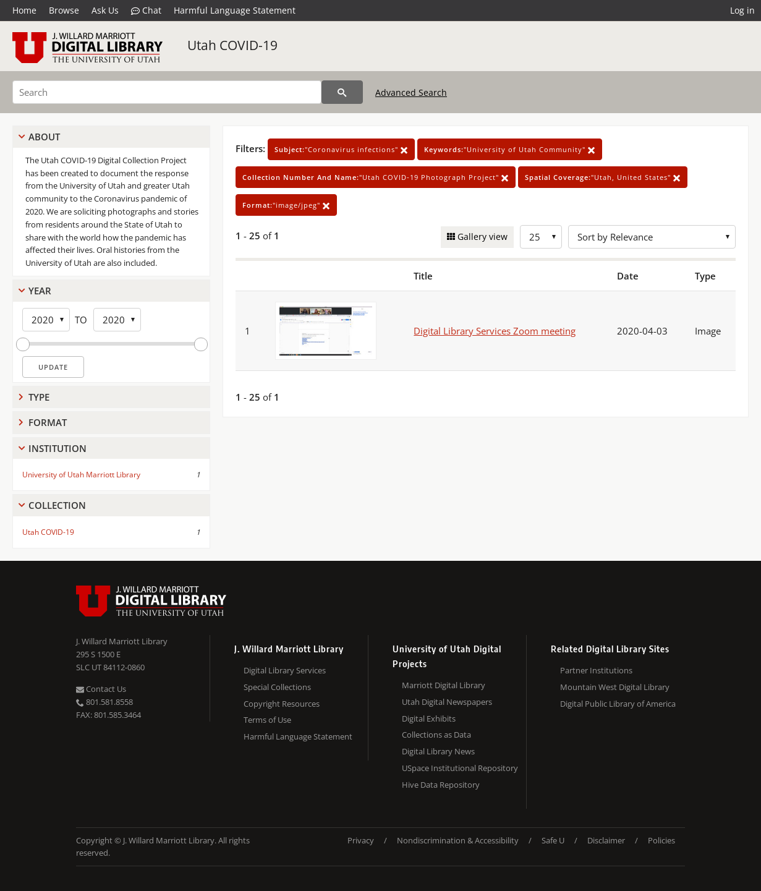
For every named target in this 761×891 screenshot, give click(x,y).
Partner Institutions (596, 670)
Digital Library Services (285, 670)
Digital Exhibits (429, 718)
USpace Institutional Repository (460, 768)
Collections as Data (436, 734)
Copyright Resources (282, 703)
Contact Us (101, 688)
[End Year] (117, 319)
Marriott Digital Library (443, 685)
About (44, 136)
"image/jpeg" (286, 205)
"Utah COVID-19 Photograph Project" (375, 177)
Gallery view (481, 236)
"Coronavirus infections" (341, 149)
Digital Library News (438, 751)
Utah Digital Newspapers (447, 701)
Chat (146, 10)
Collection (57, 505)
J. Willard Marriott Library (122, 641)
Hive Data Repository (441, 784)
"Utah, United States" (603, 177)
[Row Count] (541, 237)
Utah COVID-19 (232, 45)
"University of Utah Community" (509, 149)
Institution (57, 448)
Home (24, 10)
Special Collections (277, 687)
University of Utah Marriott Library (81, 474)
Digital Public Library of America (618, 703)
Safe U (553, 840)
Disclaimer (606, 840)
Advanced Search (411, 92)
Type (38, 397)
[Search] (166, 92)
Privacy (360, 840)
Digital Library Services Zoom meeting (495, 331)
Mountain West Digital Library (615, 687)
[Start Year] (46, 319)
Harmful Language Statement (234, 10)
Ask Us (105, 10)
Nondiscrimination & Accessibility (458, 840)
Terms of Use (267, 719)
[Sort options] (652, 237)
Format (47, 422)
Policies (661, 840)
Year (39, 290)
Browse (64, 10)
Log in (742, 10)
